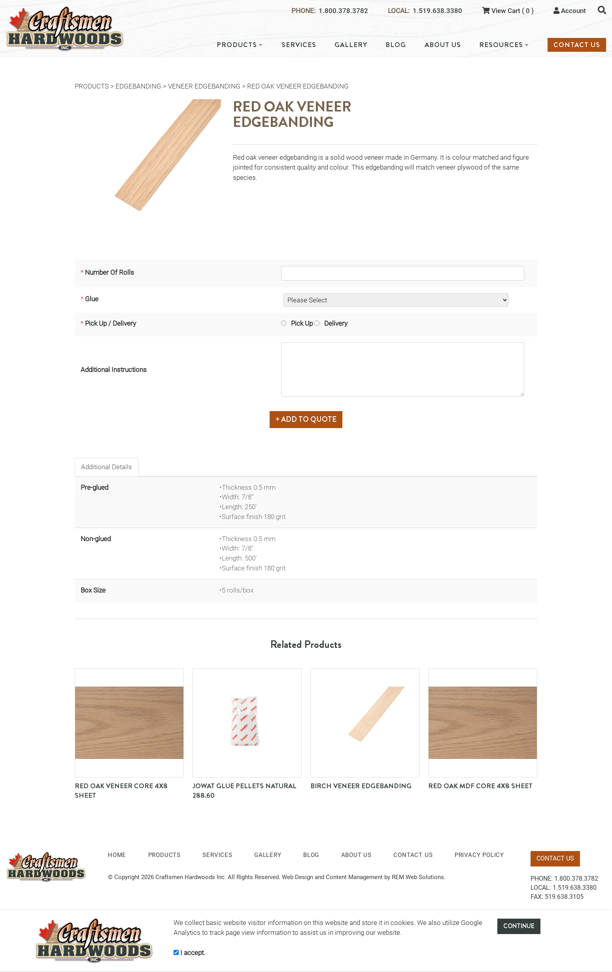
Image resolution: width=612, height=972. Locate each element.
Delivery (323, 327)
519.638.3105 (564, 893)
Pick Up (290, 327)
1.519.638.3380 (437, 11)
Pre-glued (94, 484)
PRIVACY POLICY (479, 851)
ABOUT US (443, 45)
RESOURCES (503, 45)
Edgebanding (138, 86)
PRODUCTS (239, 45)
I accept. (189, 953)
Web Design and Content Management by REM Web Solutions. (364, 874)
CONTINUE (519, 925)
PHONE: (303, 11)
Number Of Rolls (109, 274)
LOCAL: (399, 11)
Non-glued (96, 535)
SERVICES (298, 45)
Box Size (93, 587)
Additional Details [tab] (106, 464)
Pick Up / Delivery (110, 327)
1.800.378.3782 (343, 11)
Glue (91, 303)
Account (569, 10)
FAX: (537, 893)
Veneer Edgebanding (204, 86)
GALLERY (350, 45)
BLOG (395, 45)
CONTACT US (576, 45)
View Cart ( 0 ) (508, 10)
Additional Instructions (114, 370)
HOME (117, 851)
